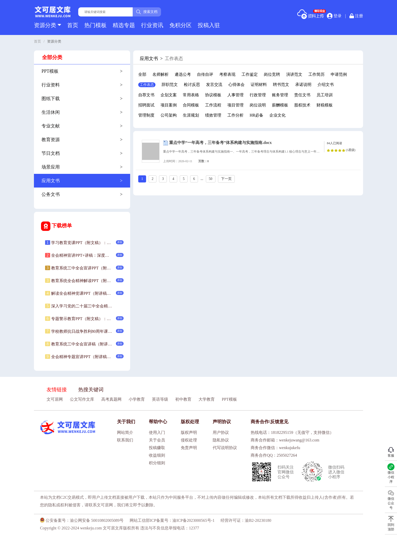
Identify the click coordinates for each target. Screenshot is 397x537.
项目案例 (169, 105)
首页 (72, 25)
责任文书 (302, 95)
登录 (334, 15)
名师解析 (160, 74)
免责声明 (189, 448)
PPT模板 (229, 399)
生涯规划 (191, 115)
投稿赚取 (157, 448)
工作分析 (235, 115)
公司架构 (169, 115)
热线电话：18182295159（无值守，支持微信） (292, 432)
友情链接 (57, 389)
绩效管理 (213, 115)
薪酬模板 (280, 105)
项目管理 (235, 105)
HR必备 (256, 115)
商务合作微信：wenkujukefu (275, 448)
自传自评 (205, 74)
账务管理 (280, 95)
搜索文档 (146, 12)
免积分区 (180, 25)
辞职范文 (170, 84)
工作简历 (316, 74)
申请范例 (339, 74)
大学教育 (206, 399)
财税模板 (324, 105)
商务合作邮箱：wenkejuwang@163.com (285, 440)
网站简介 (125, 432)
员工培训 (324, 95)
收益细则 (157, 455)
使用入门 (157, 432)
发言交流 (214, 84)
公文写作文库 (82, 399)
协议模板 (213, 95)
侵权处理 (189, 440)
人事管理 (235, 95)
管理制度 (146, 115)
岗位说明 (258, 105)
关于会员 (157, 440)
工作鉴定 (250, 74)
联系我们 (125, 440)
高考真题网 (111, 399)
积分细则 (157, 463)
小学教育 (137, 399)
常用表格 (191, 95)
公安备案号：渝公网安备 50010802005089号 (82, 520)
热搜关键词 (91, 389)
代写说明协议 (225, 448)
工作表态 (147, 85)
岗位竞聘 (272, 74)
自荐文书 (146, 95)
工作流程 (213, 105)
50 (210, 179)
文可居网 (55, 399)
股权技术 (302, 105)
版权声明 (189, 432)
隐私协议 (221, 440)
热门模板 (95, 25)
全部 (142, 74)
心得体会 (236, 84)
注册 (356, 15)
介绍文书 (325, 84)
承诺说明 (303, 84)
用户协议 (221, 432)
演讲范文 (294, 74)
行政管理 (258, 95)
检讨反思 (192, 84)
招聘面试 (146, 105)
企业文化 (277, 115)
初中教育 (183, 399)
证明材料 (259, 84)
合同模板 (191, 105)
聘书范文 (281, 84)
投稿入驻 (209, 25)
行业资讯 (152, 25)
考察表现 (227, 74)
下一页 (226, 179)
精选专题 (124, 25)
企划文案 (169, 95)
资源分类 (47, 25)
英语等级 (160, 399)
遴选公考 (183, 74)
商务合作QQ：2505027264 (274, 455)
